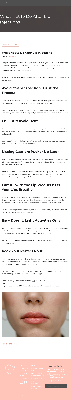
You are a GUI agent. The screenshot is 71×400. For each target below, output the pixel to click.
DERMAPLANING (37, 378)
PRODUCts (24, 368)
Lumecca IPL (36, 383)
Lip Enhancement (37, 372)
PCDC (33, 381)
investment (24, 371)
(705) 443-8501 (56, 381)
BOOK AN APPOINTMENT (56, 386)
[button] (16, 3)
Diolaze (34, 389)
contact (23, 373)
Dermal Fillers (37, 368)
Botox (33, 365)
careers (23, 378)
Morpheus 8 (36, 386)
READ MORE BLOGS (10, 44)
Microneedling (37, 376)
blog (22, 376)
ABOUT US (23, 365)
